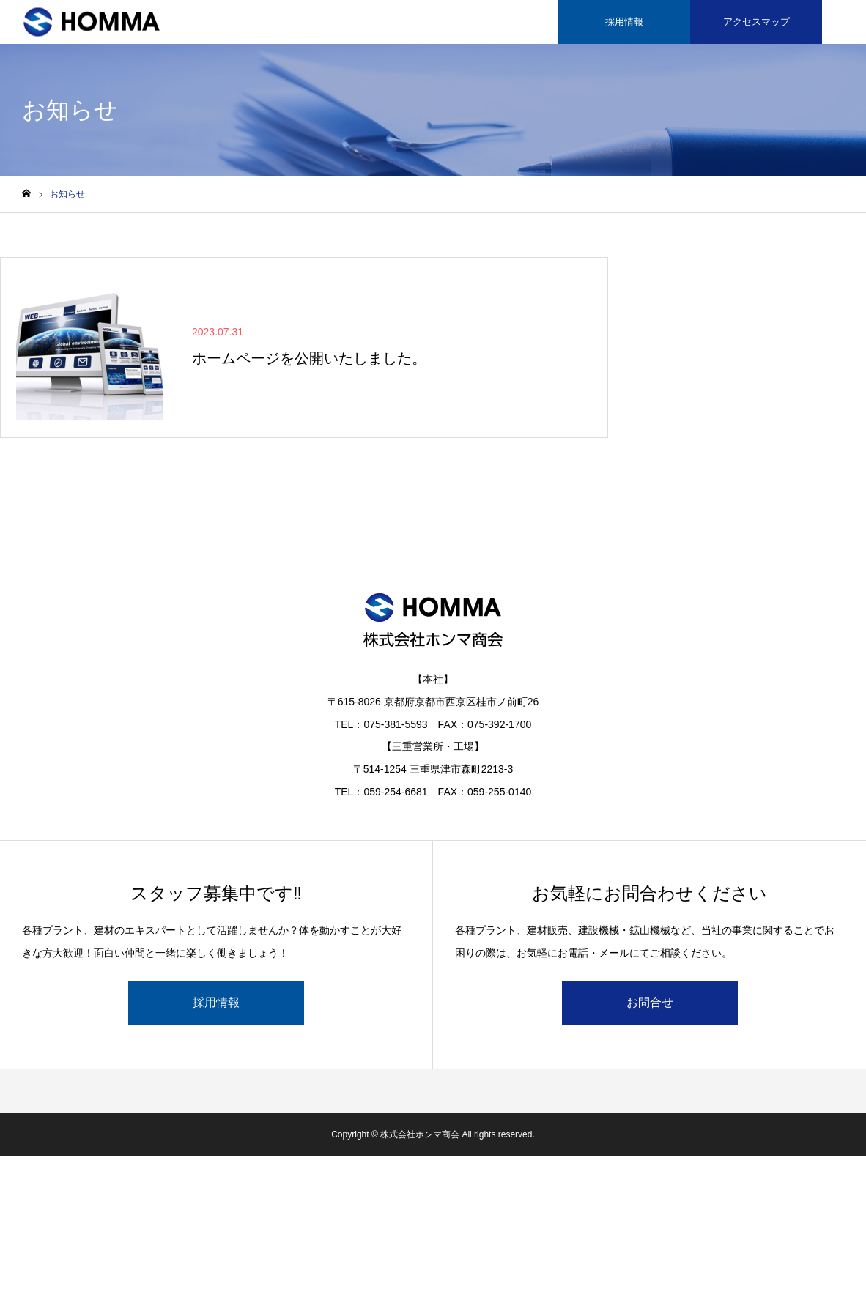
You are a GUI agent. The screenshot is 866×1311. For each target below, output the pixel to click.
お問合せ (649, 1002)
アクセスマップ (756, 21)
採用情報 (624, 21)
